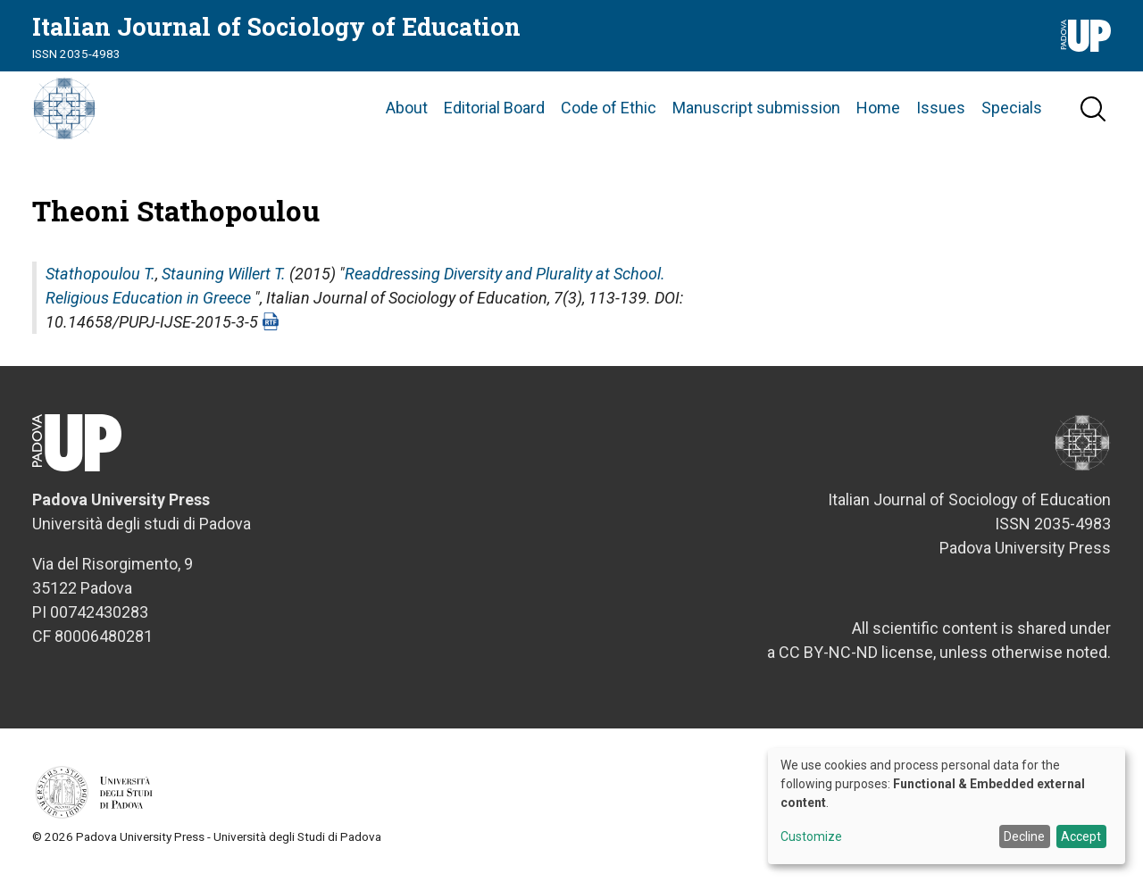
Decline (1024, 836)
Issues (940, 111)
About (407, 111)
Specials (1011, 111)
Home (878, 111)
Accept (1081, 836)
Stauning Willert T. (224, 279)
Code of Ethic (608, 111)
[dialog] (946, 806)
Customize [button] (811, 837)
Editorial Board (494, 111)
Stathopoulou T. (100, 279)
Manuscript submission (756, 111)
